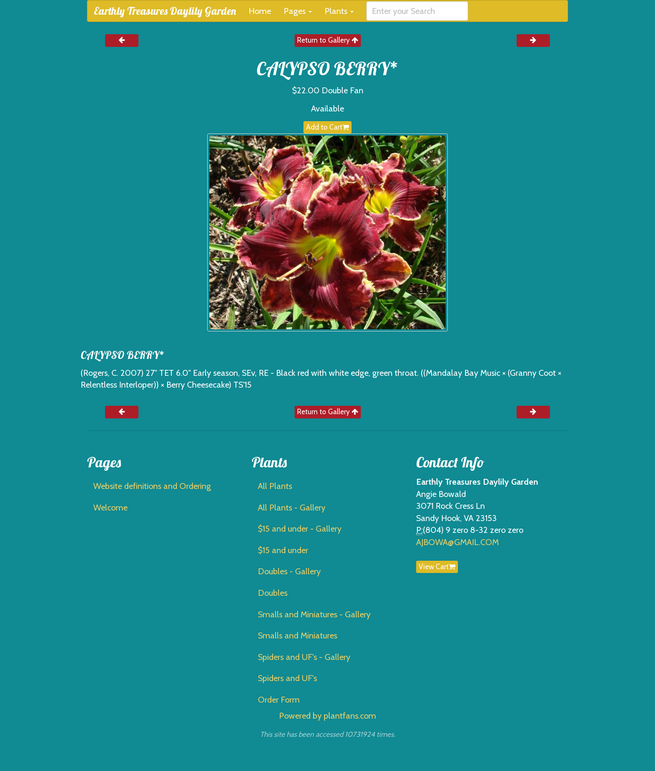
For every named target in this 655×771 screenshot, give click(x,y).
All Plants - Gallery (291, 507)
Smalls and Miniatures (297, 635)
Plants (339, 11)
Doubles (272, 593)
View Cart (437, 566)
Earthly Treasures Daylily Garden (165, 10)
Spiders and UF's (287, 678)
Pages (298, 11)
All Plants (275, 486)
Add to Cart (327, 127)
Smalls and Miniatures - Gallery (314, 614)
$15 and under (283, 550)
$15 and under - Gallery (299, 529)
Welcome (110, 507)
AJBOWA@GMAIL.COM (457, 542)
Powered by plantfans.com (327, 716)
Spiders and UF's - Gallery (304, 657)
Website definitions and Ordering (152, 486)
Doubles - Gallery (289, 571)
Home (260, 11)
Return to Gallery (327, 40)
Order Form (279, 700)
